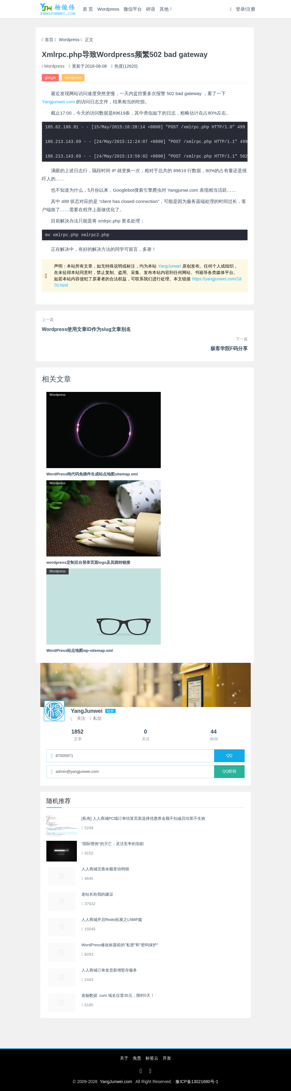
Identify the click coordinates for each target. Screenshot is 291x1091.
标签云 (152, 1058)
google (50, 78)
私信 (96, 718)
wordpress (73, 78)
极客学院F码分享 (229, 348)
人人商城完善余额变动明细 (105, 869)
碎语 (150, 9)
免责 (137, 1058)
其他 (164, 9)
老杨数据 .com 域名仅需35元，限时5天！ (117, 995)
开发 (167, 1058)
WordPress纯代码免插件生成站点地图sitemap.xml (92, 474)
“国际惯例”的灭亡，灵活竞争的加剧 (112, 843)
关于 (124, 1058)
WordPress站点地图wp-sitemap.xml (79, 650)
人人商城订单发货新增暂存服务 (109, 970)
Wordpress (108, 9)
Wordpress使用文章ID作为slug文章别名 (86, 329)
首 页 (88, 9)
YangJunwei (169, 266)
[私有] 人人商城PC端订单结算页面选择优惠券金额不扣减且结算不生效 (143, 818)
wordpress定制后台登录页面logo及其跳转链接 (88, 562)
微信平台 (133, 9)
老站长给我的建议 (97, 894)
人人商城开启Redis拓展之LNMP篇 (111, 919)
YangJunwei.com (116, 1081)
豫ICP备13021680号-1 (196, 1081)
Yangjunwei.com (58, 101)
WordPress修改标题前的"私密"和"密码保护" (119, 945)
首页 (47, 39)
